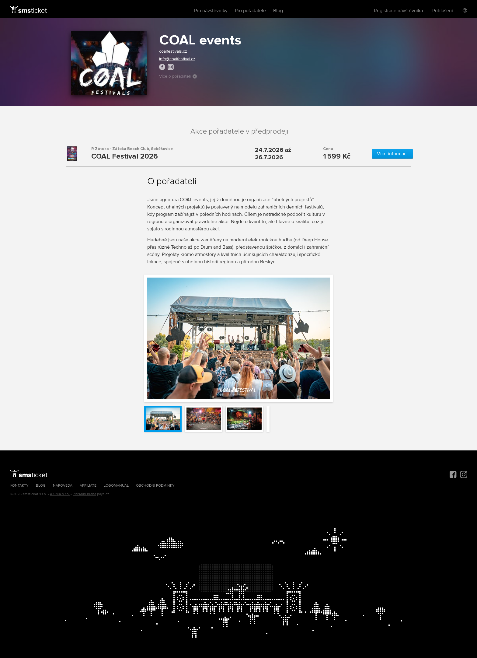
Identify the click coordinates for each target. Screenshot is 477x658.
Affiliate (88, 485)
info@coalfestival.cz (177, 58)
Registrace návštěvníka (398, 11)
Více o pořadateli (178, 76)
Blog (278, 11)
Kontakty (19, 485)
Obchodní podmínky (155, 485)
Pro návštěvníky (211, 11)
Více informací (392, 154)
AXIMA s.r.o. (60, 494)
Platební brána (84, 494)
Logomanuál (116, 485)
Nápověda (62, 485)
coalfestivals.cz (173, 51)
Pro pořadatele (250, 11)
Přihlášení (442, 11)
